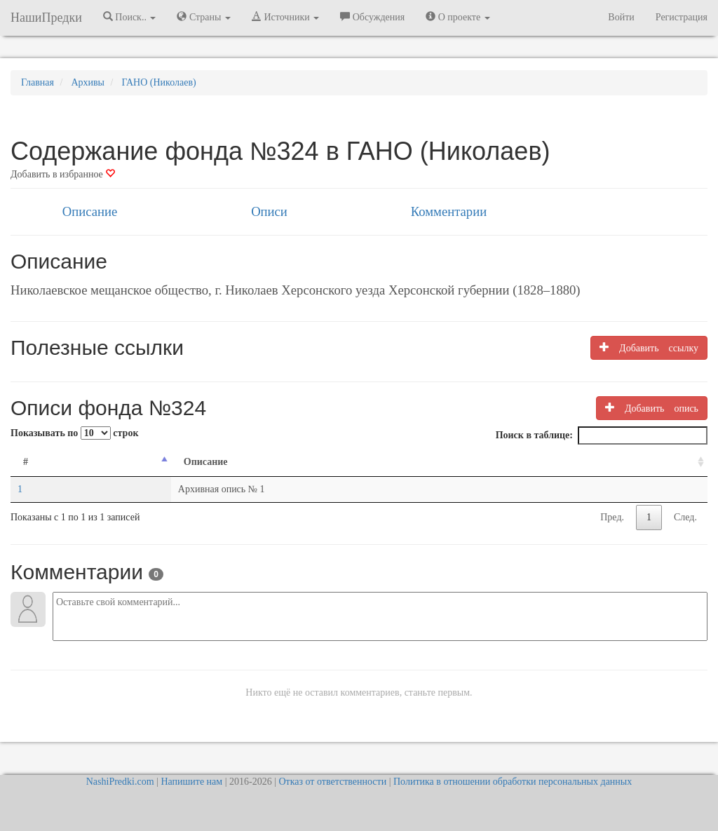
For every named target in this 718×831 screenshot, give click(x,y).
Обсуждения (372, 16)
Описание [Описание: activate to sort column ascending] (206, 462)
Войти (621, 17)
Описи (269, 211)
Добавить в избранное (63, 174)
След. (685, 517)
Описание (89, 211)
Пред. (612, 517)
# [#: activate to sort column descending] (25, 462)
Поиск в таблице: (601, 435)
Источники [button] (285, 16)
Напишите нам (191, 781)
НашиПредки (46, 18)
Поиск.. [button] (129, 16)
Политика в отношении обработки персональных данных (512, 781)
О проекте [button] (457, 16)
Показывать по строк (74, 433)
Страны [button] (204, 16)
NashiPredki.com (120, 781)
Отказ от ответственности (332, 781)
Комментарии (449, 211)
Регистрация (681, 17)
